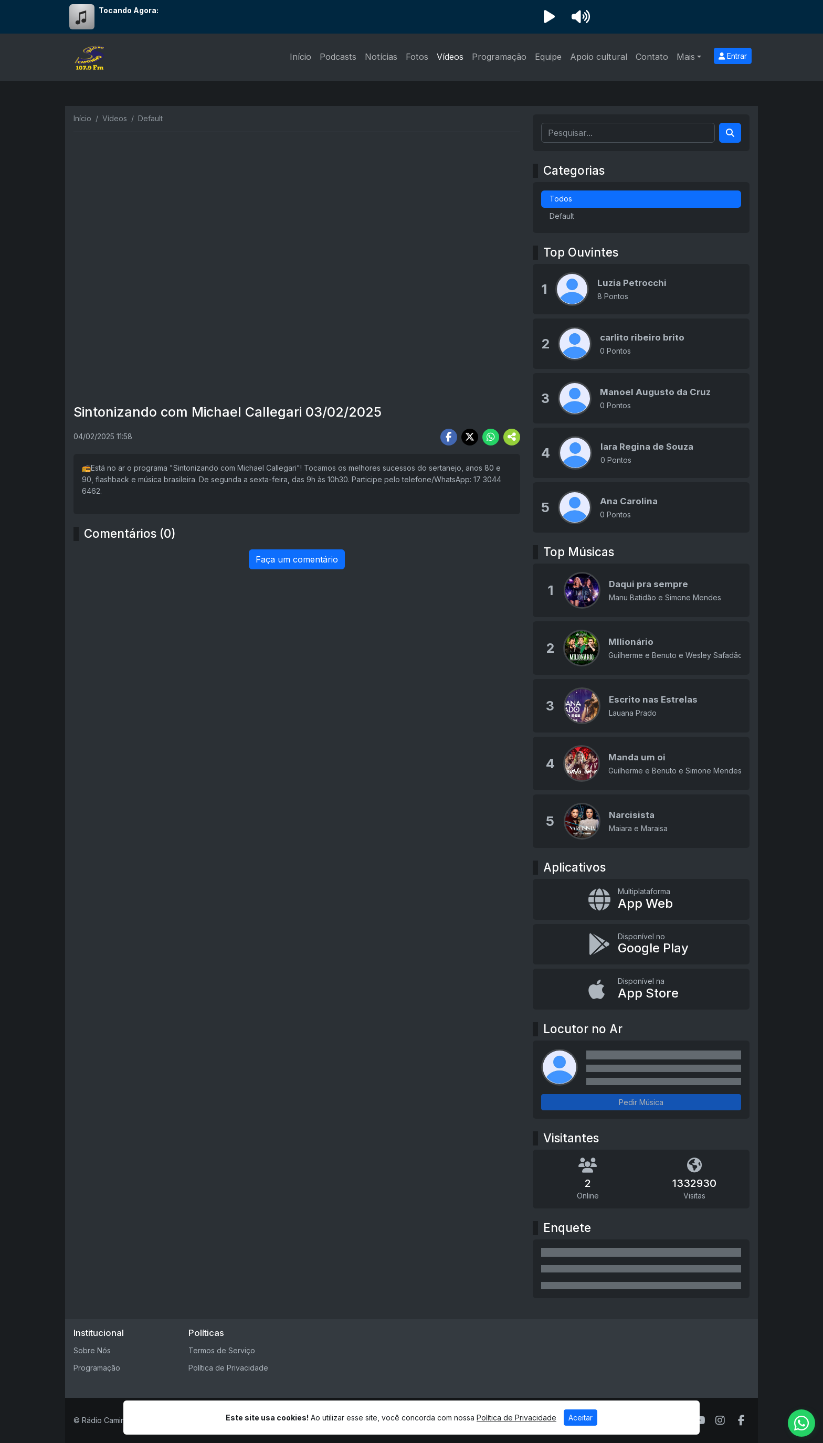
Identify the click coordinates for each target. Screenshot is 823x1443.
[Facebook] (741, 1420)
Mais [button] (686, 56)
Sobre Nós (92, 1350)
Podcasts (338, 56)
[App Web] (641, 899)
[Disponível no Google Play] (641, 944)
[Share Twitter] (469, 437)
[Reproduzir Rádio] (549, 16)
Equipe (548, 56)
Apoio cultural (598, 56)
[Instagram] (720, 1420)
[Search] (730, 133)
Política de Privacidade (228, 1367)
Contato (652, 56)
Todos (561, 198)
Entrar (733, 55)
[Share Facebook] (448, 437)
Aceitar (580, 1417)
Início (300, 56)
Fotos (417, 56)
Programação (499, 56)
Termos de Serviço (221, 1350)
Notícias (381, 56)
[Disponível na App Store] (641, 989)
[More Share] (511, 437)
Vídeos (450, 56)
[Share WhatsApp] (490, 437)
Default (562, 215)
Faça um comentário (297, 559)
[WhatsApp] (801, 1423)
